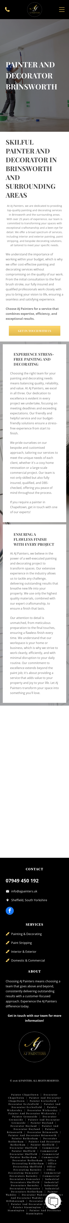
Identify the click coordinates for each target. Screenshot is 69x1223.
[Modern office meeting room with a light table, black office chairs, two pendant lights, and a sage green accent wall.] (20, 751)
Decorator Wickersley (42, 1110)
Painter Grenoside (25, 1116)
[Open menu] (62, 9)
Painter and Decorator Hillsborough (36, 1204)
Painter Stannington (27, 1207)
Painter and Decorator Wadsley (37, 1196)
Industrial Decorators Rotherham (35, 1190)
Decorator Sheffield (24, 1147)
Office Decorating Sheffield (35, 1165)
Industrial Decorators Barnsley (35, 1184)
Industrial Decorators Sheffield (34, 1181)
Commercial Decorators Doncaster (34, 1177)
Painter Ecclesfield (43, 1100)
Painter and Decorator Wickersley (32, 1113)
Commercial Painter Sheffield (35, 1149)
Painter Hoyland (42, 1122)
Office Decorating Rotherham (34, 1162)
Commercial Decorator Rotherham (36, 1159)
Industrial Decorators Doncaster (34, 1187)
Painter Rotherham (25, 1138)
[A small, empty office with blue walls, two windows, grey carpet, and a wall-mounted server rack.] (49, 723)
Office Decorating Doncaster (31, 1171)
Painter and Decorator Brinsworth (32, 1135)
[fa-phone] (7, 11)
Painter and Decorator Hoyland (36, 1127)
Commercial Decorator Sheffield (33, 1152)
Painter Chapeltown (25, 1094)
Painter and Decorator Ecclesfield (36, 1105)
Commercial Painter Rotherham (34, 1156)
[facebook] (10, 911)
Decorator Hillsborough (46, 1200)
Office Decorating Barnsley (34, 1168)
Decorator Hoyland (23, 1125)
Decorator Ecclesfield (23, 1103)
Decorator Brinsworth (42, 1132)
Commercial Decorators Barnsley (35, 1174)
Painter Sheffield (43, 1144)
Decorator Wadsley (35, 1194)
